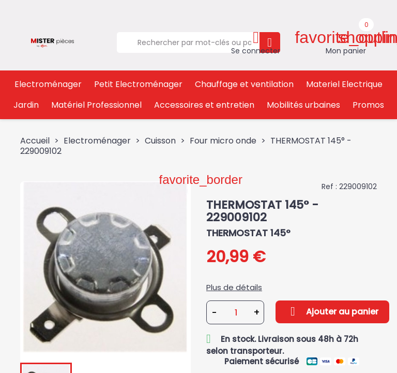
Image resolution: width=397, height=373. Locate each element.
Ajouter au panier (332, 311)
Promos (368, 105)
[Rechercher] (188, 42)
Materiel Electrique (344, 84)
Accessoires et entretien (204, 105)
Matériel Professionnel (96, 105)
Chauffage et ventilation (244, 84)
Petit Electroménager (138, 84)
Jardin (26, 105)
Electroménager (48, 84)
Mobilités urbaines (303, 105)
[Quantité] (235, 312)
